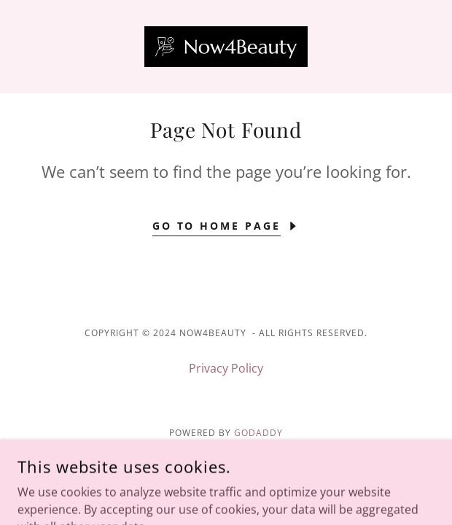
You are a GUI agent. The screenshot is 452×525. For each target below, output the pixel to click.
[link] (226, 47)
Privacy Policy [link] (226, 368)
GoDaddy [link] (258, 433)
